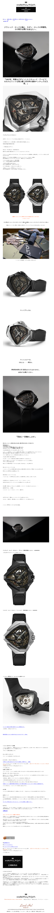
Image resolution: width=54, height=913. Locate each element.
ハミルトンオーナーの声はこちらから (10, 846)
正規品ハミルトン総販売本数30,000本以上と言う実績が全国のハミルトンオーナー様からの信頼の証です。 (23, 783)
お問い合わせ (22, 19)
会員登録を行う (6, 842)
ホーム (4, 19)
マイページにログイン (8, 844)
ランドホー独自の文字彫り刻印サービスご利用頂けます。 (14, 726)
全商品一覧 (6, 21)
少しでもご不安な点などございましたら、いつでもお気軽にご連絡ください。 (18, 801)
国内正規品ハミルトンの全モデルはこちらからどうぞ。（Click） (15, 734)
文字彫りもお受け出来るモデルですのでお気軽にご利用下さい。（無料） (17, 761)
